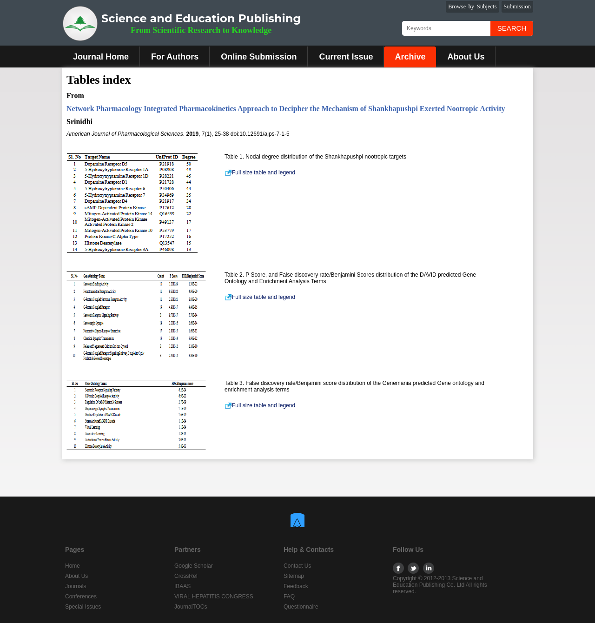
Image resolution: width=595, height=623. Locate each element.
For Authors (174, 56)
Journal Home (101, 56)
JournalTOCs (190, 606)
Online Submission (259, 56)
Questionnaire (301, 606)
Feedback (296, 586)
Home (72, 566)
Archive (410, 56)
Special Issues (83, 606)
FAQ (289, 596)
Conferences (81, 596)
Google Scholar (193, 566)
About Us (465, 56)
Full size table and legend (260, 172)
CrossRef (186, 576)
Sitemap (294, 576)
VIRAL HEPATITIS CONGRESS (213, 596)
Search (512, 28)
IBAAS (182, 586)
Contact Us (297, 566)
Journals (75, 586)
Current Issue (346, 56)
